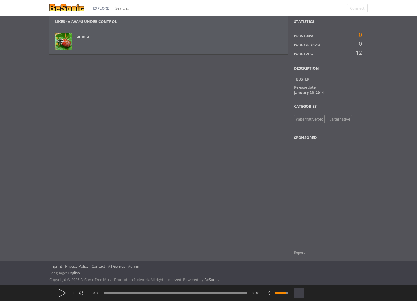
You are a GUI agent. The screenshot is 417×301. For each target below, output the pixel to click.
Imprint (55, 266)
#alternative (339, 119)
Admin (133, 266)
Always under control (92, 21)
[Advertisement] (322, 191)
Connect (357, 8)
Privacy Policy (77, 266)
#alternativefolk (309, 119)
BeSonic (211, 279)
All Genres (116, 266)
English (74, 273)
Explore (101, 8)
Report (299, 252)
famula (82, 36)
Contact (98, 266)
